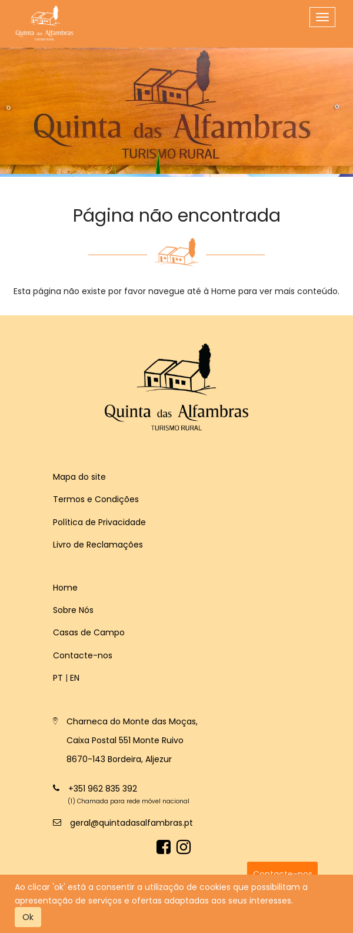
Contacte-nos (82, 655)
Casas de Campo (89, 632)
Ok (28, 917)
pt (58, 678)
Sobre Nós (73, 610)
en (74, 678)
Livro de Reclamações (98, 544)
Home (65, 588)
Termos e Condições (96, 499)
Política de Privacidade (99, 522)
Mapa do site (79, 477)
